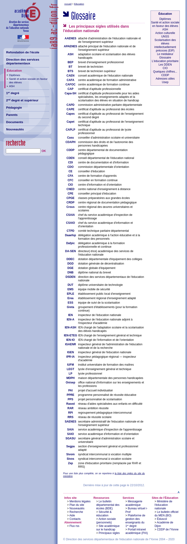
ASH (165, 29)
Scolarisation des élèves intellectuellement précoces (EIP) (165, 45)
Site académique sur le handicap (108, 527)
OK (44, 151)
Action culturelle (165, 33)
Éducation (79, 4)
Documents (14, 122)
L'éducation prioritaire (165, 61)
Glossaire (165, 57)
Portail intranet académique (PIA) (136, 531)
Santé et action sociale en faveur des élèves (165, 24)
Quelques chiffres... (165, 71)
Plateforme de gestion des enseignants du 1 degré (135, 521)
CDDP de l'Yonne (168, 529)
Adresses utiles (165, 78)
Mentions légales (79, 501)
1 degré (12, 93)
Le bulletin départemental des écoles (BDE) (107, 505)
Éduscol (162, 519)
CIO (165, 68)
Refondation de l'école (22, 52)
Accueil (68, 4)
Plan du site (76, 505)
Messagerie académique (133, 503)
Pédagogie (14, 107)
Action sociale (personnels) (106, 520)
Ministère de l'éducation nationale (163, 505)
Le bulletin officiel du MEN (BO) (166, 513)
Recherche (76, 512)
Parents (12, 115)
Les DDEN (165, 64)
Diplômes (165, 19)
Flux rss (74, 526)
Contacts (74, 519)
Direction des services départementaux (22, 61)
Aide (72, 515)
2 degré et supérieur (22, 100)
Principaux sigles (109, 533)
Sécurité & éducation (104, 513)
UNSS (165, 36)
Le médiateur (165, 54)
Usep (165, 82)
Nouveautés (76, 508)
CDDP (165, 75)
